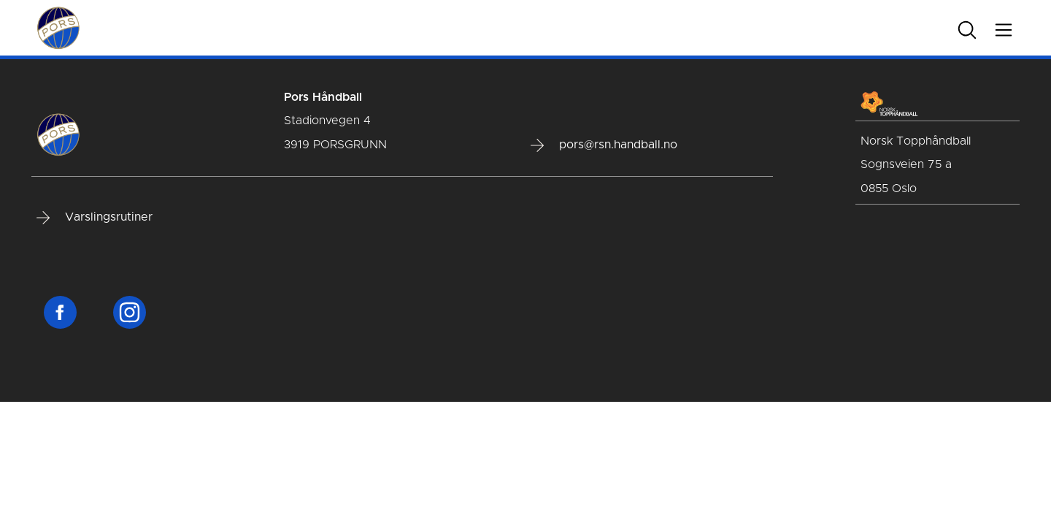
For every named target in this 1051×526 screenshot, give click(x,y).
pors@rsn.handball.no (604, 145)
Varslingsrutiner (94, 217)
